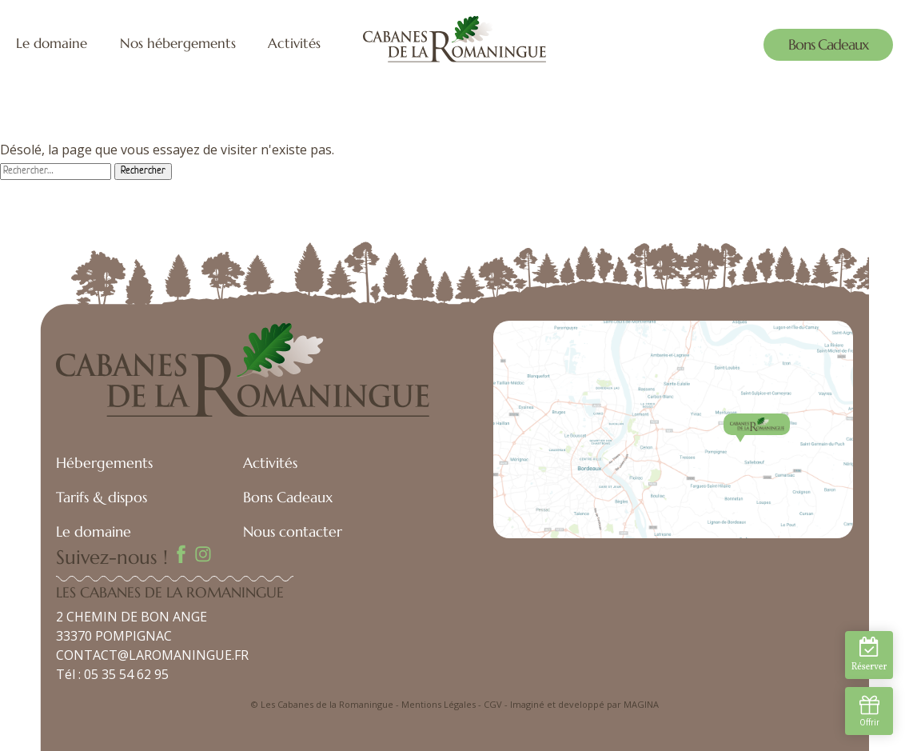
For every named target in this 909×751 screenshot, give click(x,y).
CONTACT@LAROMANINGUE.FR (152, 655)
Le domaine (51, 43)
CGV (493, 704)
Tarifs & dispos (101, 497)
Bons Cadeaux (828, 44)
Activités (294, 43)
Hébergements (104, 462)
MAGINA (641, 704)
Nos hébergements (178, 43)
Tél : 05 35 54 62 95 (112, 674)
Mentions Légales (438, 704)
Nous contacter (292, 531)
